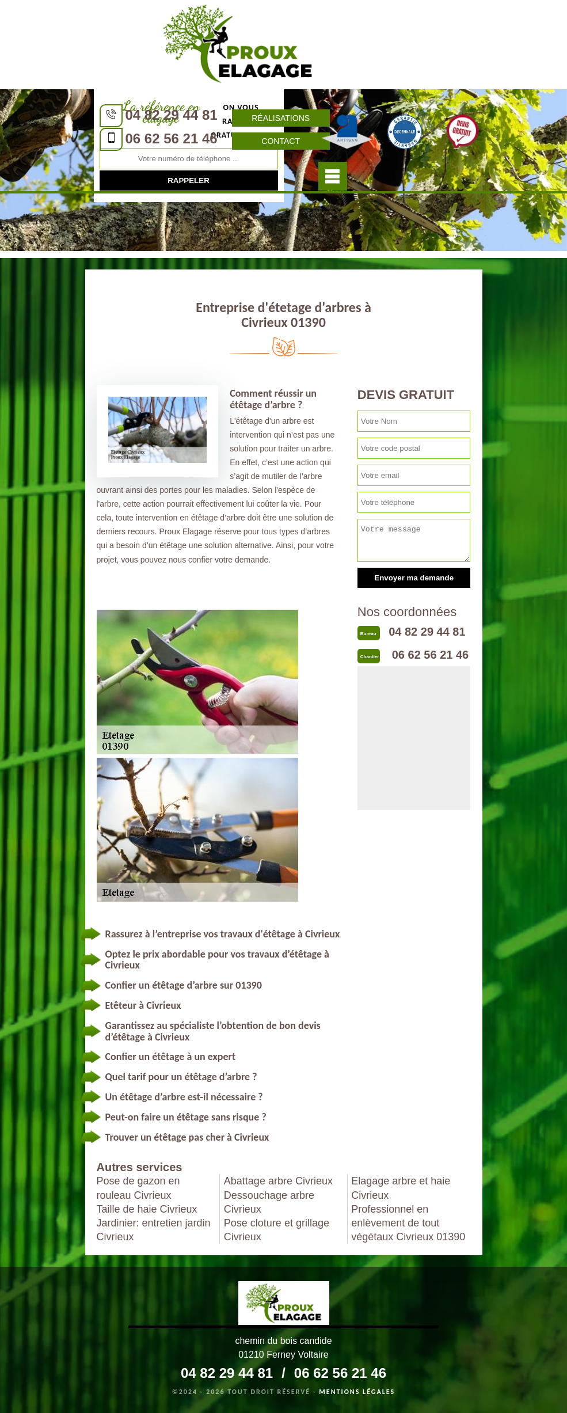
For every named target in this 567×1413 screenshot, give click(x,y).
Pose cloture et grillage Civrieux (276, 1230)
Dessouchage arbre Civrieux (269, 1202)
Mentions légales (357, 1392)
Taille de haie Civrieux (147, 1209)
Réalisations (281, 118)
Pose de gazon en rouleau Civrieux (138, 1188)
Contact (280, 141)
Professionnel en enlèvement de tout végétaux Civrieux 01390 (408, 1223)
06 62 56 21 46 (171, 138)
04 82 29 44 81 (171, 115)
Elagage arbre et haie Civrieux (400, 1188)
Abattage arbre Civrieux (278, 1181)
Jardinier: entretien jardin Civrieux (154, 1230)
